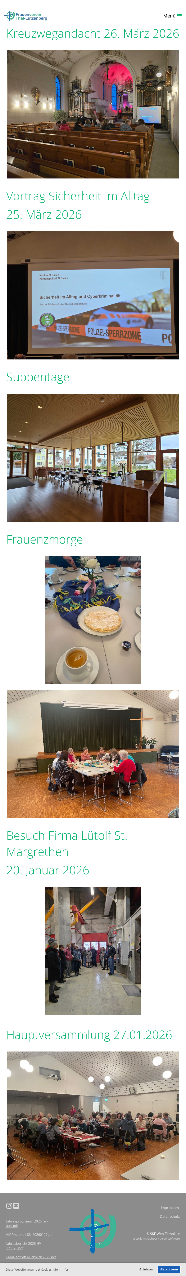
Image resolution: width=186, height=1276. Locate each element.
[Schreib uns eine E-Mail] (16, 1205)
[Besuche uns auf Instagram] (9, 1205)
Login (55, 15)
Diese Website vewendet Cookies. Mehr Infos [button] (37, 1269)
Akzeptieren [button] (169, 1269)
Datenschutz (170, 1216)
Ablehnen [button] (146, 1269)
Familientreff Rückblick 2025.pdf (31, 1257)
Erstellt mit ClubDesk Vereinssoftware (156, 1238)
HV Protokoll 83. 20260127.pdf (30, 1234)
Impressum (170, 1207)
